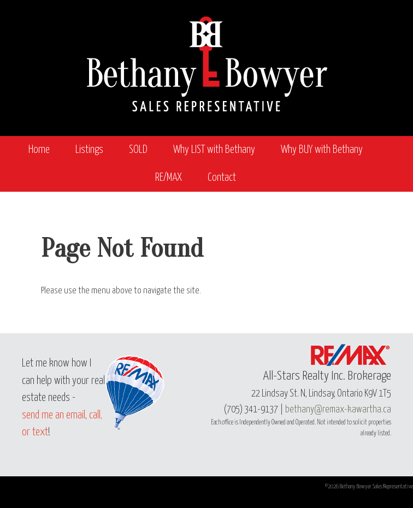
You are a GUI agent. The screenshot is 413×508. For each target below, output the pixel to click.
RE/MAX (168, 178)
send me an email (53, 415)
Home (39, 150)
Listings (89, 150)
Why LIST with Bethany (214, 150)
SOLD (138, 150)
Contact (222, 178)
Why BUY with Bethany (322, 150)
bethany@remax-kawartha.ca (338, 410)
